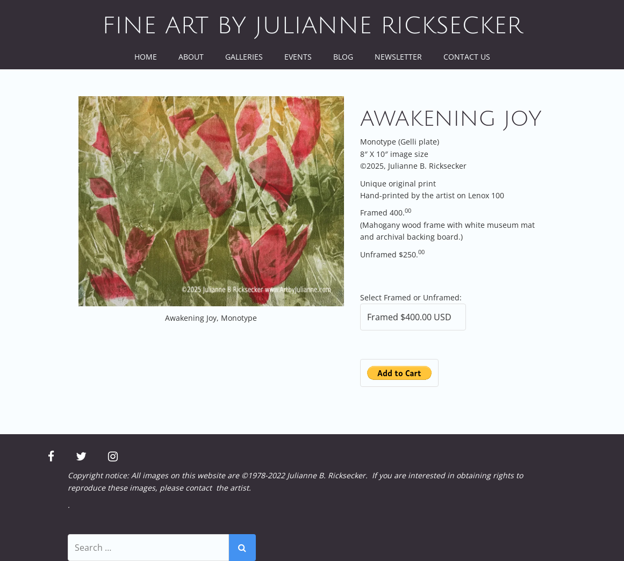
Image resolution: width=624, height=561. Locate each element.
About (191, 57)
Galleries (244, 57)
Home (145, 57)
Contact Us (466, 57)
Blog (343, 57)
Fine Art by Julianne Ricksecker (312, 26)
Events (298, 57)
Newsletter (398, 57)
